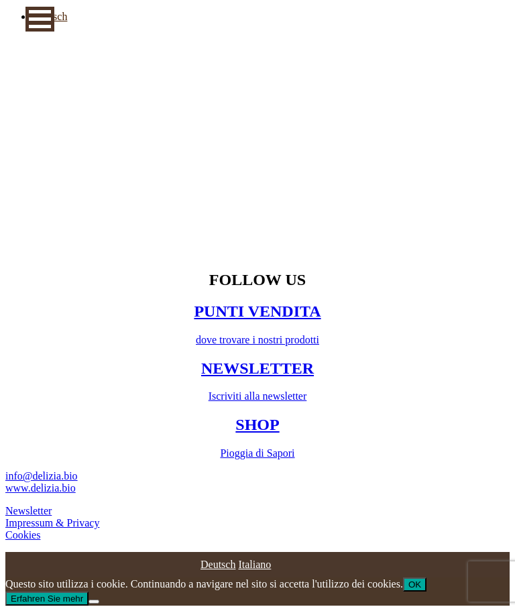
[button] (39, 19)
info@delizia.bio (41, 476)
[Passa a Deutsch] (218, 564)
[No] (94, 602)
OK (414, 584)
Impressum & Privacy (52, 523)
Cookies (22, 535)
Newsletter (28, 510)
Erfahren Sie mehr (47, 599)
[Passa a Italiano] (254, 564)
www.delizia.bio (40, 488)
